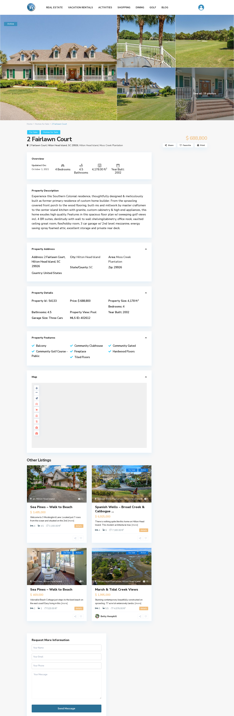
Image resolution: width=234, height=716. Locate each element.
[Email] (178, 689)
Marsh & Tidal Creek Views (116, 589)
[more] (71, 520)
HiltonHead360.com (37, 659)
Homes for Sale (42, 124)
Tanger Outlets (35, 678)
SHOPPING (123, 7)
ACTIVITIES (105, 7)
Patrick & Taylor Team (181, 281)
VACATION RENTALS (80, 7)
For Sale (33, 132)
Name (153, 672)
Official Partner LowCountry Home (45, 683)
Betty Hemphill (109, 616)
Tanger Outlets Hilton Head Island (45, 673)
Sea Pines (37, 581)
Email (153, 684)
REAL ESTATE (54, 7)
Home (29, 124)
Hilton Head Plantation (109, 581)
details (79, 526)
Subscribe (178, 698)
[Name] (178, 678)
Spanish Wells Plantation (110, 499)
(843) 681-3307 (178, 289)
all (34, 499)
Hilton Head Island (88, 145)
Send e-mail (176, 294)
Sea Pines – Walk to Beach (51, 507)
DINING (140, 7)
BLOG (165, 7)
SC (91, 267)
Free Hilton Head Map (117, 697)
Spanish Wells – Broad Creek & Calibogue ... (119, 509)
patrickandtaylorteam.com (183, 300)
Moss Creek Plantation (111, 145)
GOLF (153, 7)
